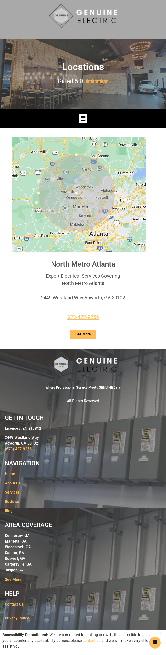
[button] (83, 118)
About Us (13, 483)
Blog (8, 510)
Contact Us (14, 604)
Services (12, 492)
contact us (91, 640)
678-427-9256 (83, 317)
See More (13, 579)
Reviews (12, 501)
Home (10, 473)
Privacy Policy (17, 618)
